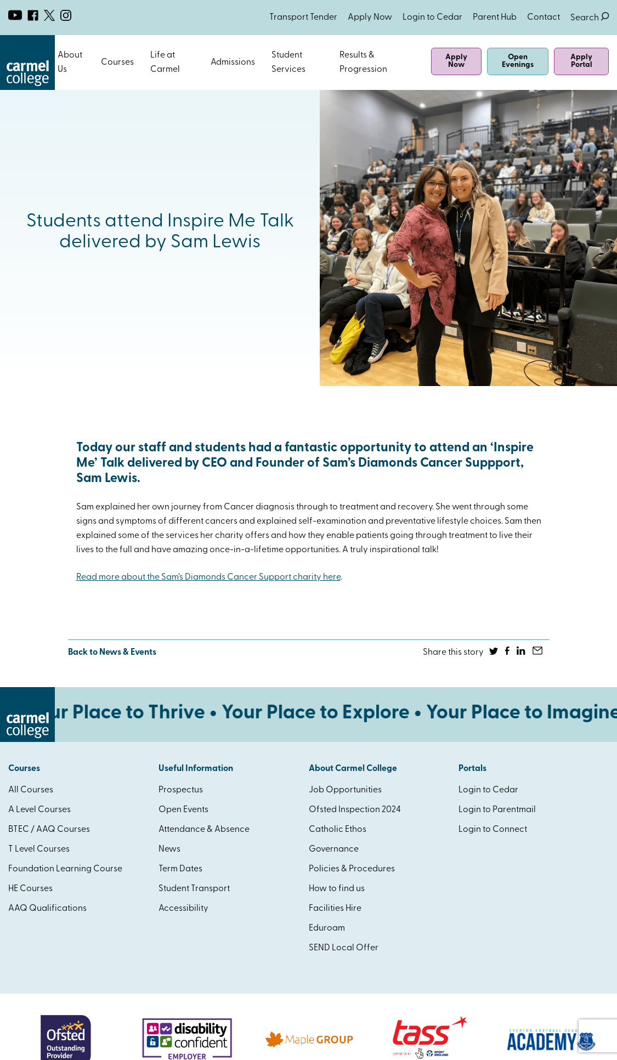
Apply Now (370, 17)
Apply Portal (581, 61)
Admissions (233, 62)
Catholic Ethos (337, 829)
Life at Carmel (165, 62)
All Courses (30, 790)
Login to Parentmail (497, 810)
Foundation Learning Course (65, 869)
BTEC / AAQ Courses (49, 829)
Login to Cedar (432, 17)
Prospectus (181, 790)
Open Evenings (518, 61)
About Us (70, 62)
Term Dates (180, 869)
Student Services (288, 62)
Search (589, 18)
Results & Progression (363, 62)
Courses (117, 62)
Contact (543, 17)
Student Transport (194, 889)
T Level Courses (39, 849)
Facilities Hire (335, 908)
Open (91, 62)
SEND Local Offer (343, 948)
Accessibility (183, 908)
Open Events (183, 810)
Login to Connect (492, 829)
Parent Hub (495, 17)
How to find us (337, 889)
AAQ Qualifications (47, 908)
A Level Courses (39, 810)
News (169, 849)
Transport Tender (303, 17)
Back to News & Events (112, 652)
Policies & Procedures (352, 869)
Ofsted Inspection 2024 (355, 810)
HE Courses (30, 889)
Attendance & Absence (204, 829)
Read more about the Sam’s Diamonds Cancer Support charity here (208, 577)
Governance (334, 849)
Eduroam (327, 928)
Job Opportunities (345, 790)
